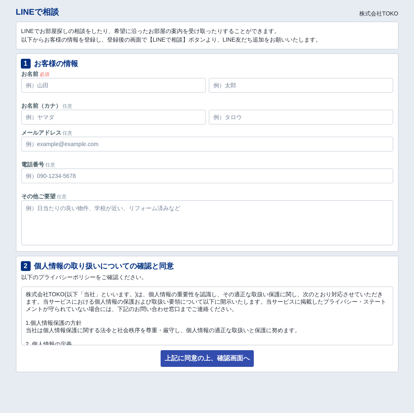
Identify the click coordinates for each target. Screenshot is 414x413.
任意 (67, 106)
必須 (44, 74)
